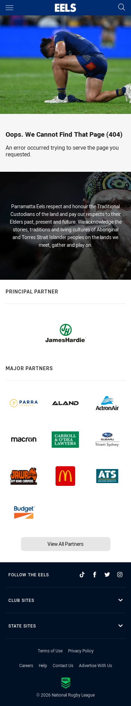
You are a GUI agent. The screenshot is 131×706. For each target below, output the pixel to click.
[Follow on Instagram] (120, 574)
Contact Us (63, 665)
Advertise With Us (95, 665)
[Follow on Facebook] (94, 574)
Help (43, 665)
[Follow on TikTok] (82, 574)
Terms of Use (50, 650)
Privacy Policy (81, 650)
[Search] (121, 7)
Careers (26, 665)
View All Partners (65, 544)
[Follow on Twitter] (107, 574)
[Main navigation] (9, 8)
